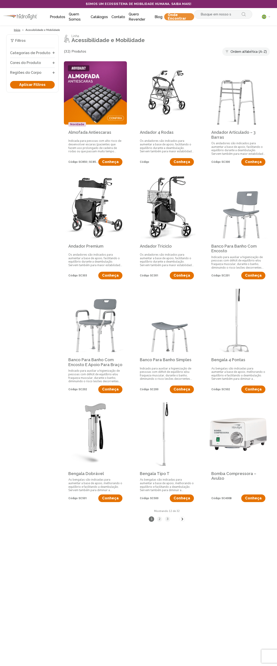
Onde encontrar (177, 16)
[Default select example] (246, 51)
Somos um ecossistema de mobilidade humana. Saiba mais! (138, 4)
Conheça (110, 162)
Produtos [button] (57, 17)
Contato (118, 17)
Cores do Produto (25, 63)
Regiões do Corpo (25, 72)
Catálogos (99, 17)
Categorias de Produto (30, 53)
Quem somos (75, 16)
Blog (158, 17)
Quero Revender (137, 16)
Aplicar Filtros (32, 85)
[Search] (217, 14)
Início (17, 30)
